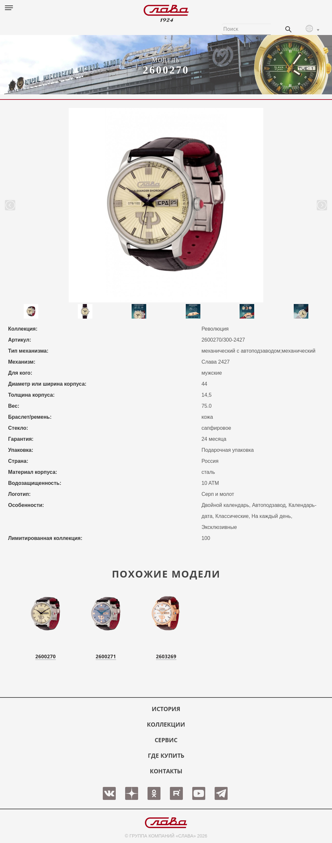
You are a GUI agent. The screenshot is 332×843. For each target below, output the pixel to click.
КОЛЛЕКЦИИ (166, 724)
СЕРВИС (166, 740)
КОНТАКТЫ (166, 771)
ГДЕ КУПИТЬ (166, 755)
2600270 (45, 656)
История (166, 709)
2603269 (166, 656)
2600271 (106, 656)
